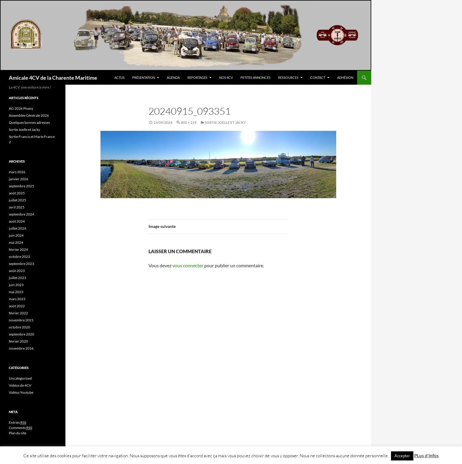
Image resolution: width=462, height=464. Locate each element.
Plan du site (17, 433)
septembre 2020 (21, 334)
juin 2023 (16, 285)
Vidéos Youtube (21, 392)
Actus (119, 77)
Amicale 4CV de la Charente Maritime (53, 77)
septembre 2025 (21, 186)
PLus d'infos (426, 455)
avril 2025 (16, 207)
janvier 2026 (18, 179)
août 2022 (17, 306)
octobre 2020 (19, 327)
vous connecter (187, 265)
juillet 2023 (17, 278)
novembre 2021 (21, 320)
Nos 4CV (226, 77)
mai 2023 (16, 292)
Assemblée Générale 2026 (29, 115)
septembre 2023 (21, 263)
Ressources (288, 77)
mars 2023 (17, 299)
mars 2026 (17, 172)
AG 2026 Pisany (21, 108)
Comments (20, 427)
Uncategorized (20, 378)
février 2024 (18, 249)
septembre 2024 (21, 214)
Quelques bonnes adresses (29, 122)
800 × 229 (189, 122)
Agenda (173, 77)
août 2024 (17, 221)
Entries (17, 422)
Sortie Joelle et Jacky (225, 122)
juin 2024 (16, 235)
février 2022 (18, 313)
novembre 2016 (21, 348)
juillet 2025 (17, 200)
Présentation (143, 77)
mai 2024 (16, 242)
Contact (317, 77)
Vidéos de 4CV (20, 385)
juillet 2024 (17, 228)
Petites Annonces (255, 77)
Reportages (197, 77)
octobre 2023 (19, 256)
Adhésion (345, 77)
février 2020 (18, 341)
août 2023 (17, 270)
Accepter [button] (402, 455)
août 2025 (17, 193)
